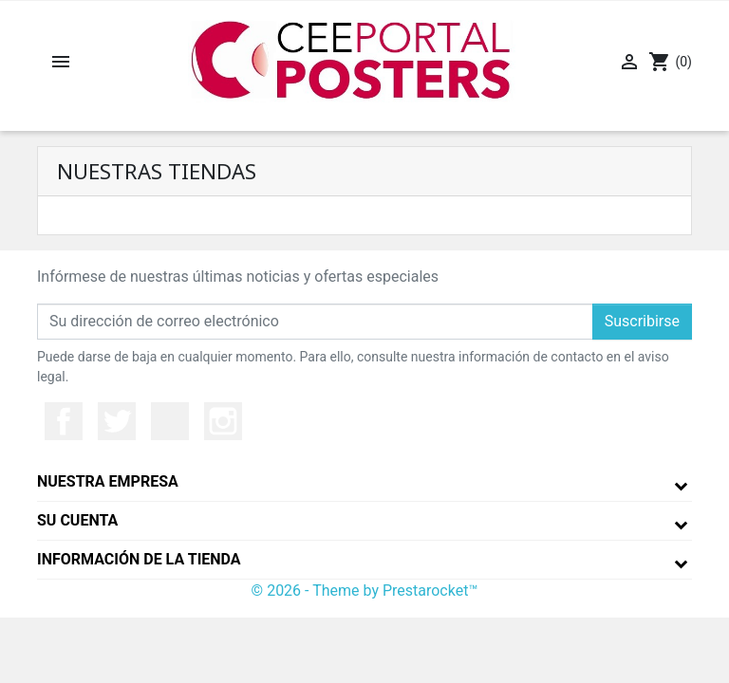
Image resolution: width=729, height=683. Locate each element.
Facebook (64, 421)
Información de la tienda (139, 559)
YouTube (170, 421)
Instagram (223, 421)
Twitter (117, 421)
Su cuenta (77, 520)
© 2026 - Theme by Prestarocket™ (365, 590)
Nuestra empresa (107, 481)
